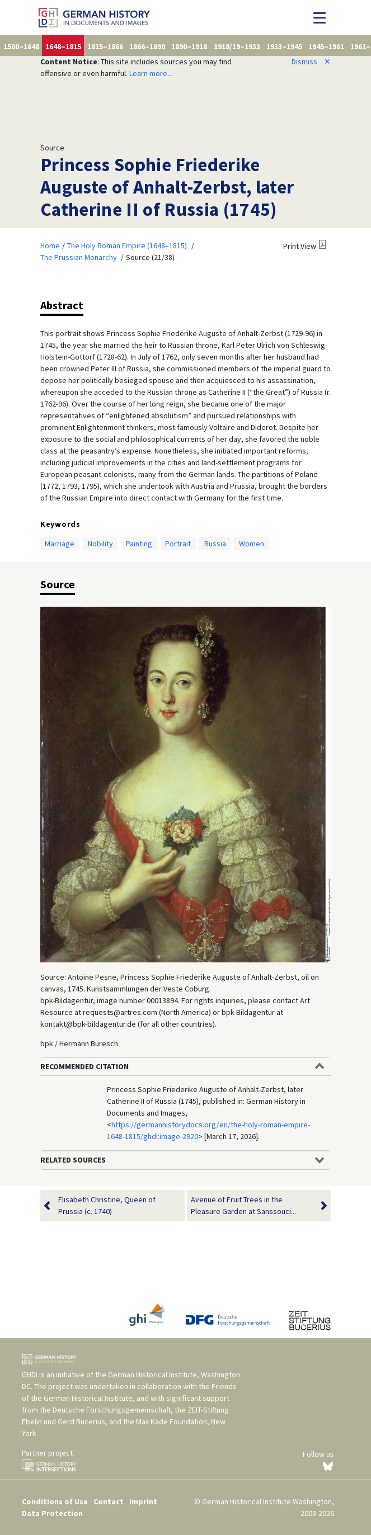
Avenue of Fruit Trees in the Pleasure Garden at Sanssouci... (252, 1205)
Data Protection (52, 1513)
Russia (215, 544)
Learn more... (150, 73)
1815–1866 (105, 46)
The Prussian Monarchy (78, 257)
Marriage (59, 544)
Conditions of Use (55, 1501)
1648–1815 (63, 46)
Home (50, 245)
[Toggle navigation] (322, 18)
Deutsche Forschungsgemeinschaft (112, 1410)
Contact (108, 1501)
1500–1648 (21, 46)
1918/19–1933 (237, 46)
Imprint (143, 1501)
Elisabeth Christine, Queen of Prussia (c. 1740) (107, 1205)
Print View (299, 246)
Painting (139, 544)
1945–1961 (326, 46)
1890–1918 (189, 46)
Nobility (100, 544)
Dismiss (311, 61)
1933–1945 (284, 46)
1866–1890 (147, 46)
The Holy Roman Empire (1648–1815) (127, 245)
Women (251, 544)
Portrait (178, 544)
